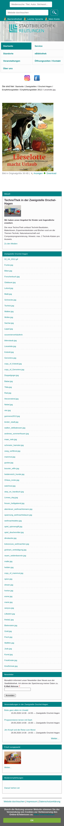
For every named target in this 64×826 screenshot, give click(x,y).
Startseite (19, 86)
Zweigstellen (31, 86)
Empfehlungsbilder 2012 (31, 89)
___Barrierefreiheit (13, 19)
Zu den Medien (10, 244)
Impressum (31, 801)
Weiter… (55, 738)
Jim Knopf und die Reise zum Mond (19, 730)
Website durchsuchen (14, 801)
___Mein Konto (52, 19)
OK (32, 820)
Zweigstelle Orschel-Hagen (16, 254)
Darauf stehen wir (12, 788)
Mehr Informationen (44, 814)
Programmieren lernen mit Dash (18, 720)
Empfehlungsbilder (10, 89)
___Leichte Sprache (33, 19)
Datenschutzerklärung (49, 801)
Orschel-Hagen (45, 86)
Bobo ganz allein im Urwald (16, 710)
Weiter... (7, 767)
